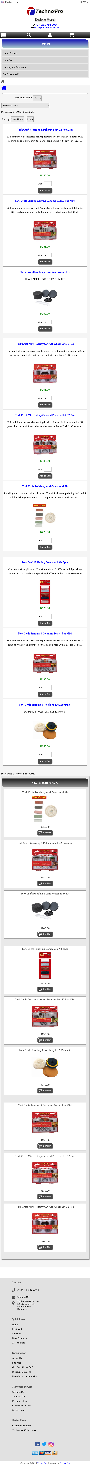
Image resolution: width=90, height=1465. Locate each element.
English (6, 2)
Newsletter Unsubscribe (24, 1376)
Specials (16, 1333)
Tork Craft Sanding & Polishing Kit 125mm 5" (45, 704)
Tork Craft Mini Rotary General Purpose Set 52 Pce (45, 415)
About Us (17, 1358)
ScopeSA (7, 60)
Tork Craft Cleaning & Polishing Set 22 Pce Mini (45, 129)
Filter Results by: (23, 98)
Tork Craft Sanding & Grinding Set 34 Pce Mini (45, 633)
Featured (17, 1329)
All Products (18, 1342)
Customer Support (21, 1425)
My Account (18, 1410)
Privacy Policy (19, 1401)
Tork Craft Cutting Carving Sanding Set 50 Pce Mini (45, 201)
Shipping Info (19, 1396)
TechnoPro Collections (24, 1430)
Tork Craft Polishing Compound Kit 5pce (45, 562)
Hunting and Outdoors (14, 67)
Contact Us (23, 1297)
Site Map (17, 1362)
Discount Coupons (21, 1372)
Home (15, 1324)
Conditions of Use (21, 1405)
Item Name (17, 119)
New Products (19, 1338)
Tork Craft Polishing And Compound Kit (45, 486)
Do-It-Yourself (11, 74)
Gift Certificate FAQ (22, 1367)
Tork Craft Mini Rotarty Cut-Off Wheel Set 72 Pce (45, 344)
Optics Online (10, 53)
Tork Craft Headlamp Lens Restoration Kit (45, 272)
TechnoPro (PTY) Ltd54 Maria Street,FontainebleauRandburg (28, 1305)
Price (30, 119)
